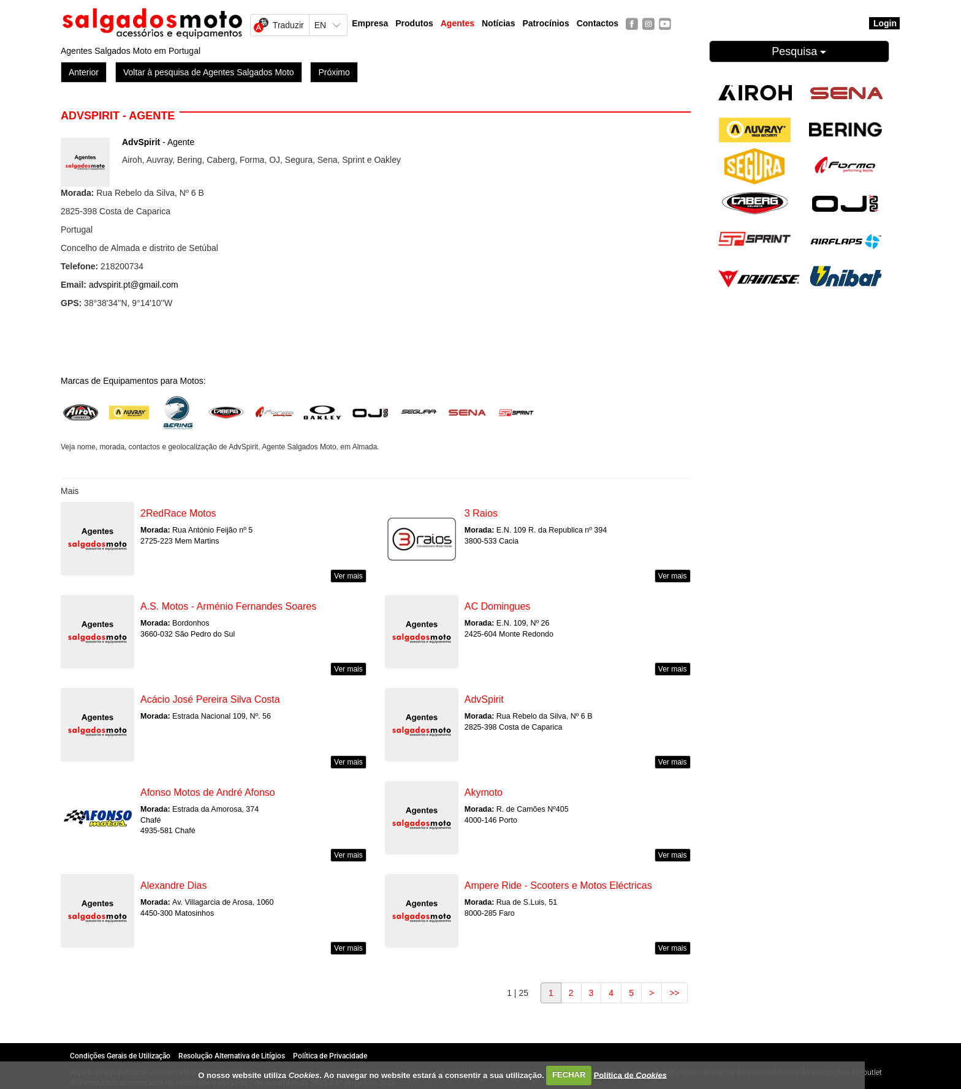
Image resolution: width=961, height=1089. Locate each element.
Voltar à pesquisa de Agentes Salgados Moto (208, 72)
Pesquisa (799, 51)
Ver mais (348, 576)
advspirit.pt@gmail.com (133, 285)
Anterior (84, 72)
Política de (630, 1074)
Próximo (333, 72)
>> (674, 993)
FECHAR (568, 1074)
